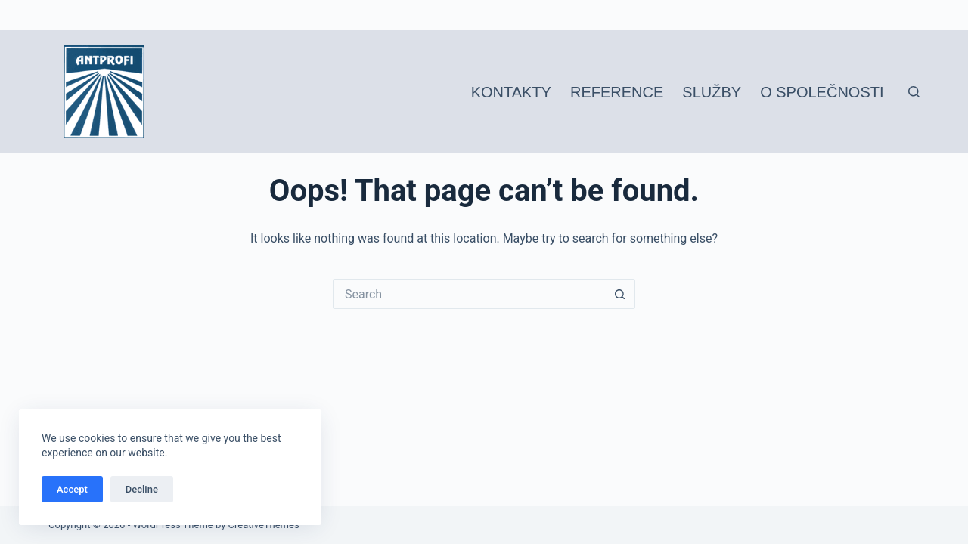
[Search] (914, 91)
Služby (711, 92)
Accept (72, 489)
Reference (616, 92)
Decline (142, 489)
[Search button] (620, 294)
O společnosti (821, 92)
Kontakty (511, 92)
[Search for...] (469, 294)
